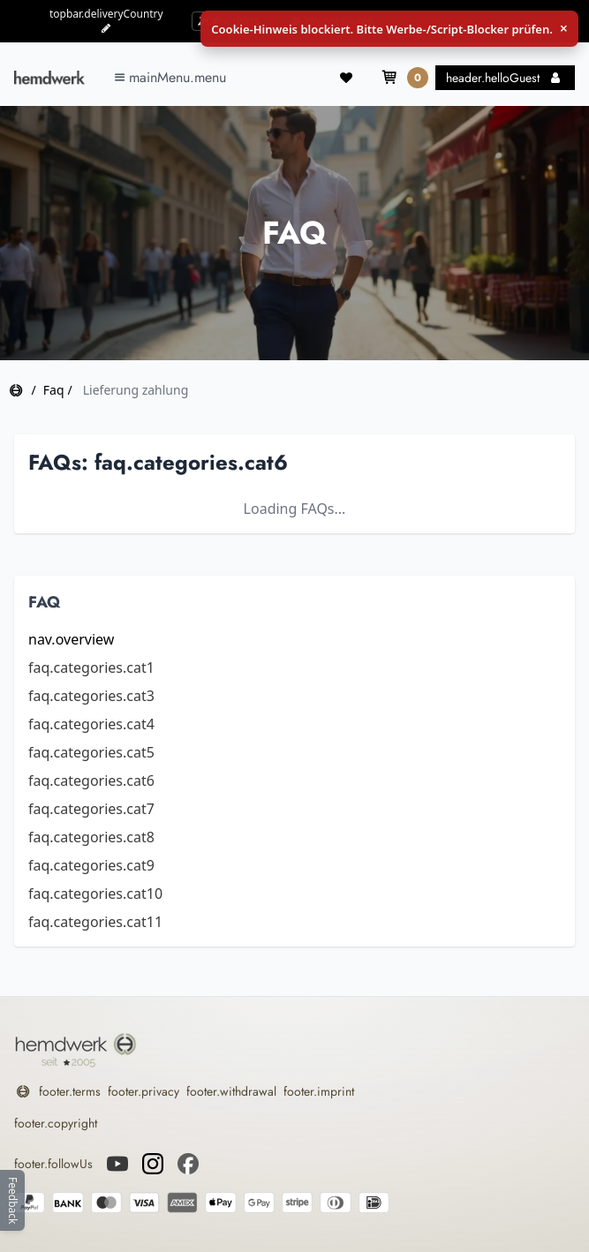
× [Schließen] (564, 28)
